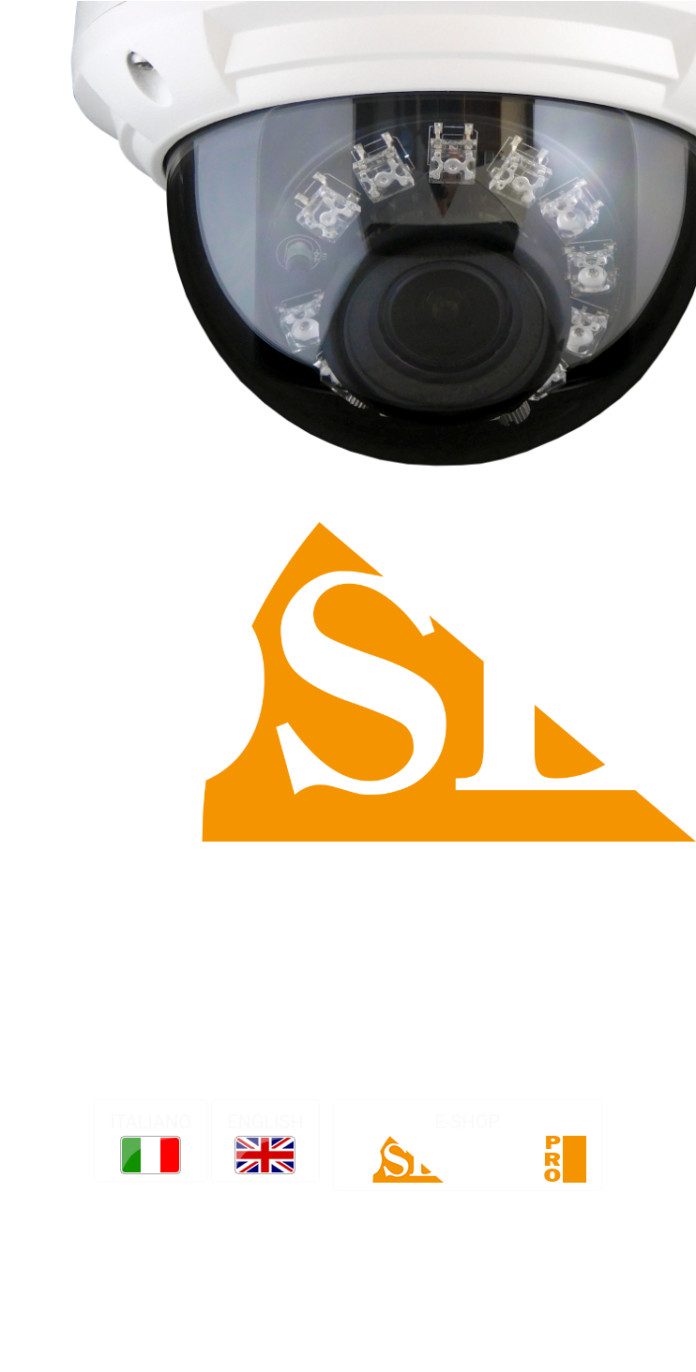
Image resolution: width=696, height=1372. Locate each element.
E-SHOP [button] (467, 1147)
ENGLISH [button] (265, 1142)
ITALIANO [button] (150, 1142)
